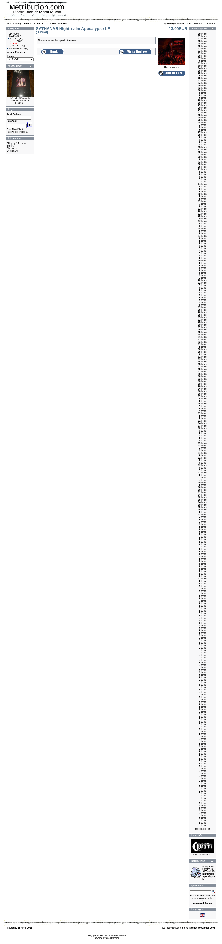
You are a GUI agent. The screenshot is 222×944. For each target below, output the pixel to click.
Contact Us (12, 151)
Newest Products (16, 52)
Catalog (17, 23)
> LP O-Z (38, 23)
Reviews (62, 23)
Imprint (10, 146)
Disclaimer (12, 148)
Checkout (210, 23)
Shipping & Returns (16, 143)
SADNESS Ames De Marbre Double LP (20, 99)
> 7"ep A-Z (14, 46)
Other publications (201, 854)
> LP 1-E (13, 38)
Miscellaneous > (16, 48)
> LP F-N (13, 41)
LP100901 (51, 23)
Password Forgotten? (17, 132)
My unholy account (174, 23)
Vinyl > (27, 23)
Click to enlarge (171, 66)
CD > (10, 34)
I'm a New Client (15, 129)
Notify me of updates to (208, 872)
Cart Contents (194, 23)
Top (9, 23)
